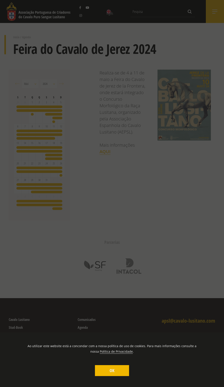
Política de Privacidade (116, 351)
